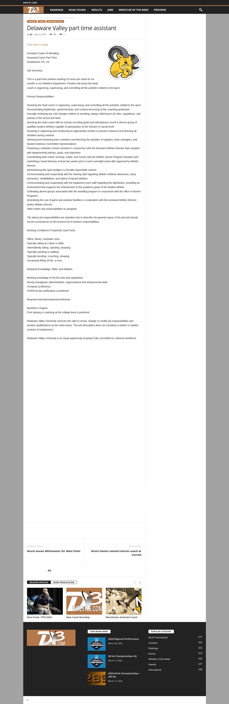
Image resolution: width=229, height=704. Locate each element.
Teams (41, 21)
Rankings (56, 9)
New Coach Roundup (78, 617)
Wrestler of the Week (133, 9)
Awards (152, 664)
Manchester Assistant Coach (121, 617)
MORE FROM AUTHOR (63, 582)
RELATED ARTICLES (39, 582)
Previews (160, 9)
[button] (200, 10)
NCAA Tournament (158, 637)
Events (152, 653)
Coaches (38, 18)
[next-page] (140, 582)
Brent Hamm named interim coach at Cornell (116, 553)
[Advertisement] (84, 374)
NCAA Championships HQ (122, 656)
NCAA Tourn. (77, 9)
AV (31, 34)
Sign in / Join (30, 2)
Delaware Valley (55, 21)
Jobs (110, 9)
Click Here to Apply (37, 44)
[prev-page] (135, 582)
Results (97, 9)
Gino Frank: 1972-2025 (39, 617)
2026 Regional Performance (123, 638)
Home (29, 18)
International (154, 669)
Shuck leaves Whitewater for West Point (54, 551)
